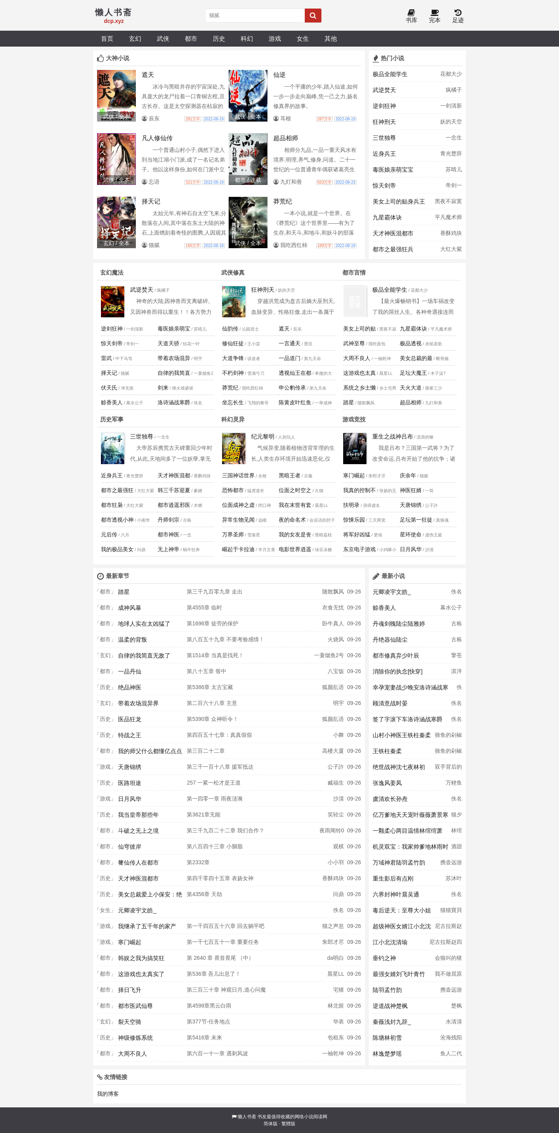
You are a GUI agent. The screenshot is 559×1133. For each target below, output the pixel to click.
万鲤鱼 (454, 783)
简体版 (271, 1123)
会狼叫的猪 (448, 958)
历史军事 (111, 419)
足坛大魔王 (413, 373)
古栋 (456, 623)
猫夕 (456, 814)
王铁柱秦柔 (387, 751)
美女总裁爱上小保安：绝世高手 (150, 896)
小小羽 (336, 862)
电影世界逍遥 (295, 549)
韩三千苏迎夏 (174, 490)
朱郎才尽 (333, 942)
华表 (338, 1021)
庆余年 (408, 475)
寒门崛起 (354, 475)
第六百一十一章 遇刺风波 (217, 1053)
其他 (331, 38)
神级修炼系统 (135, 1037)
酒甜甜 (456, 848)
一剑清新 (451, 106)
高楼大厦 (333, 751)
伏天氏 (109, 388)
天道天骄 (168, 343)
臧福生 (336, 783)
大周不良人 (356, 358)
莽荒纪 (230, 388)
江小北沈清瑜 (390, 942)
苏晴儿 (454, 169)
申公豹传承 (292, 388)
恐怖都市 (233, 490)
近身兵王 (384, 153)
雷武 (106, 358)
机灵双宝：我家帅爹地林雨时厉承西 (410, 848)
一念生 (454, 137)
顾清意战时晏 (390, 703)
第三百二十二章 (206, 751)
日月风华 (411, 549)
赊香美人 (112, 402)
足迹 (458, 16)
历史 (219, 38)
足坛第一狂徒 (416, 520)
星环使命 (411, 534)
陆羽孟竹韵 (387, 990)
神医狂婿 (411, 490)
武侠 (163, 38)
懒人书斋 (247, 1116)
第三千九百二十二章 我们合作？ (225, 830)
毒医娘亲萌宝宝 (393, 169)
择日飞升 (129, 990)
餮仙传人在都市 (138, 862)
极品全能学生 (390, 74)
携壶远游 (451, 862)
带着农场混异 (174, 358)
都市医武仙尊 (135, 1005)
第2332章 (198, 862)
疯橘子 (454, 90)
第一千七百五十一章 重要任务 (223, 942)
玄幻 (135, 38)
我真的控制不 (359, 490)
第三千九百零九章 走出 (215, 591)
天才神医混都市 (393, 233)
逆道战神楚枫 (390, 1005)
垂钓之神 (384, 958)
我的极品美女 (117, 549)
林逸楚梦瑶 (387, 1053)
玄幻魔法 (111, 272)
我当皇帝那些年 (138, 814)
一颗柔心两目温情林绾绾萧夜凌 (408, 832)
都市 (191, 38)
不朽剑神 (233, 373)
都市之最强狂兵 (393, 249)
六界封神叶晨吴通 (396, 894)
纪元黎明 (262, 436)
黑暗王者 (289, 475)
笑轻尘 (336, 814)
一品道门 (289, 358)
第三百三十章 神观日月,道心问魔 (226, 990)
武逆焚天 (384, 90)
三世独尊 (384, 137)
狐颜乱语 (333, 687)
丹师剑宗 (168, 520)
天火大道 (411, 388)
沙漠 (338, 798)
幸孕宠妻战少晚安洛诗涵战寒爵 (410, 689)
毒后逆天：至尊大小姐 (402, 910)
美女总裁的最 (416, 358)
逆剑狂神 (384, 106)
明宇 (338, 703)
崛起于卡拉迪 (238, 549)
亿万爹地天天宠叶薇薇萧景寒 (410, 814)
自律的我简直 (174, 373)
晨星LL (335, 974)
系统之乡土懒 (359, 388)
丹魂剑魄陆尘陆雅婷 (399, 623)
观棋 (338, 846)
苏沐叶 (454, 878)
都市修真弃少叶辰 (396, 655)
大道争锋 (233, 358)
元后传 (109, 534)
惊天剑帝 (384, 185)
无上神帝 (168, 549)
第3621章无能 (203, 814)
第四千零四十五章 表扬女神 (220, 878)
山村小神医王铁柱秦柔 (402, 735)
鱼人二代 (451, 1053)
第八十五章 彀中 (206, 671)
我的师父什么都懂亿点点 (150, 751)
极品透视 (411, 343)
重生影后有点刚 (393, 878)
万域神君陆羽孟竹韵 (399, 862)
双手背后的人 (448, 769)
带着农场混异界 (138, 703)
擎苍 (456, 655)
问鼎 (338, 894)
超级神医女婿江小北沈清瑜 (402, 928)
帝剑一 (454, 185)
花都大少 (451, 74)
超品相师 (411, 402)
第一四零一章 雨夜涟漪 (215, 798)
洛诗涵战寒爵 (174, 402)
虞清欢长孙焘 (390, 798)
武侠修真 (233, 272)
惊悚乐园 (354, 520)
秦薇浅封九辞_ (392, 1021)
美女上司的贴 (359, 328)
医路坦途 (129, 783)
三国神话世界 (238, 475)
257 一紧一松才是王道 (214, 783)
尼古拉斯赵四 (448, 928)
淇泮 (456, 671)
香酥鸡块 (451, 233)
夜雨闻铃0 (331, 830)
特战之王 (129, 735)
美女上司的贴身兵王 (399, 201)
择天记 (109, 373)
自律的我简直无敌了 (144, 655)
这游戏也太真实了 (141, 974)
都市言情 (354, 272)
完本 (435, 16)
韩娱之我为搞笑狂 (141, 958)
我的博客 (108, 1094)
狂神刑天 (384, 121)
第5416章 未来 (204, 1037)
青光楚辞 (451, 153)
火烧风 (336, 639)
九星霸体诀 (387, 217)
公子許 (336, 767)
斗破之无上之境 (138, 830)
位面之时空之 (295, 490)
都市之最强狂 (117, 490)
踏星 (348, 402)
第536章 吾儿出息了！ (214, 974)
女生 (303, 38)
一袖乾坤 (333, 1053)
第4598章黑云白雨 (209, 1005)
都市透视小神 (117, 520)
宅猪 (338, 990)
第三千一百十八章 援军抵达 (220, 767)
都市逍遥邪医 (174, 505)
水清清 (454, 1021)
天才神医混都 (174, 475)
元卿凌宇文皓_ (137, 910)
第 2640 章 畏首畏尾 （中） (220, 958)
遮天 (284, 328)
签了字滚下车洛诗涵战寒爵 (408, 719)
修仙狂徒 (233, 343)
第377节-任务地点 (208, 1021)
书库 (411, 16)
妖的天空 (451, 121)
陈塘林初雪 (387, 1037)
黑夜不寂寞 (448, 201)
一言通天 (289, 343)
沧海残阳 (451, 1037)
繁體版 (288, 1123)
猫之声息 (333, 926)
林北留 (336, 1005)
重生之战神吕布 (392, 436)
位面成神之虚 (238, 505)
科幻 (247, 38)
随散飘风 (333, 591)
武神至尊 (354, 343)
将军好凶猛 (356, 534)
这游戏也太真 (359, 373)
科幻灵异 (233, 419)
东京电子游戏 (359, 549)
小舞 (338, 735)
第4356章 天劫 (204, 894)
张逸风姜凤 (387, 783)
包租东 (336, 1037)
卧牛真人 (333, 623)
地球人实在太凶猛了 (144, 623)
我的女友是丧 (295, 534)
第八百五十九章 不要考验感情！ (225, 639)
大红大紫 (451, 249)
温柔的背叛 (132, 639)
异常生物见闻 (238, 520)
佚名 (338, 910)
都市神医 (168, 534)
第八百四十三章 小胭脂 (215, 846)
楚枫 (456, 1005)
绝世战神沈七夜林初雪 (399, 769)
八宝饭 (336, 671)
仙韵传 (230, 328)
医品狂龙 (129, 719)
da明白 (335, 958)
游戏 (275, 38)
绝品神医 (129, 687)
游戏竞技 (354, 419)
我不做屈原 (448, 974)
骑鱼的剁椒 (448, 735)
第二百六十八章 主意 (212, 703)
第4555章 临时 (204, 607)
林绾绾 (456, 832)
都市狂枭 (112, 505)
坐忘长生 (233, 402)
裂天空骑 (129, 1021)
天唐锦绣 (411, 505)
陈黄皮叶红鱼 (295, 402)
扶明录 (351, 505)
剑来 (163, 388)
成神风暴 (129, 607)
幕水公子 (451, 607)
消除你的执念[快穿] (398, 671)
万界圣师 (233, 534)
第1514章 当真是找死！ (215, 655)
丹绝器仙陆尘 (390, 639)
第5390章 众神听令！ (212, 719)
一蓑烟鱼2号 (329, 655)
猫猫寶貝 (451, 910)
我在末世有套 (295, 505)
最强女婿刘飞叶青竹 (399, 974)
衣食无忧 (333, 607)
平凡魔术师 (448, 217)
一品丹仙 (129, 671)
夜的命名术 (292, 520)
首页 (107, 38)
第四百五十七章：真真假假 (219, 735)
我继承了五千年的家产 (147, 926)
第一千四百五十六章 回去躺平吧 (225, 926)
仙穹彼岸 (129, 846)
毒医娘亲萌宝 (174, 328)
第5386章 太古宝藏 (210, 687)
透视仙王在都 (295, 373)
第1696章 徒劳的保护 (212, 623)
